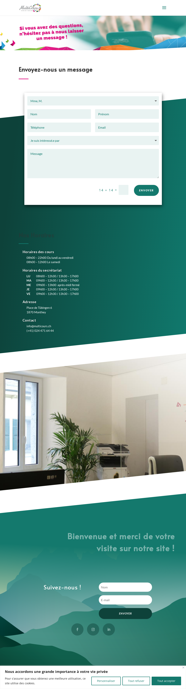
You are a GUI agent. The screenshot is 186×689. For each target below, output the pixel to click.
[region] (93, 677)
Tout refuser (136, 681)
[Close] (183, 667)
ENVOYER (146, 192)
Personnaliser (106, 681)
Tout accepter (166, 681)
